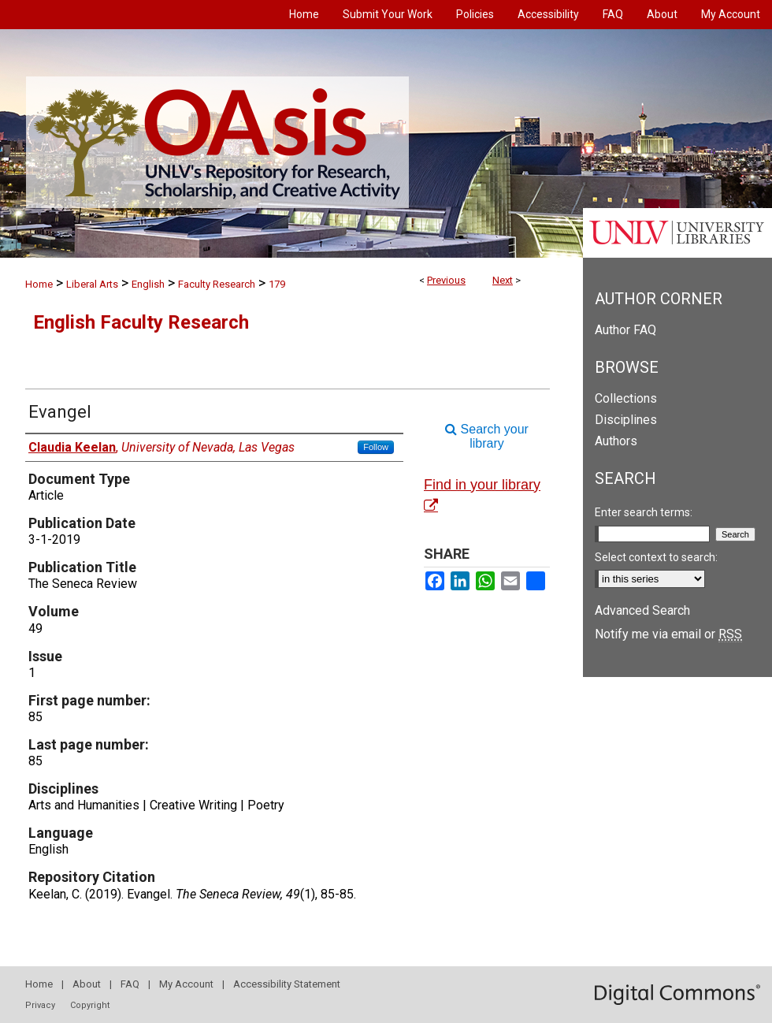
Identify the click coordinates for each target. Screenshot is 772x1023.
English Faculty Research (141, 322)
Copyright (89, 1005)
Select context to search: (656, 557)
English (148, 284)
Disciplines (626, 419)
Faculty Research (216, 284)
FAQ (130, 984)
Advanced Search (642, 610)
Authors (616, 440)
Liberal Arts (92, 284)
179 (277, 284)
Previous (446, 280)
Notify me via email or (668, 634)
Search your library (487, 436)
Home (39, 284)
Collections (626, 398)
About (86, 984)
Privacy (40, 1005)
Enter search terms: (643, 512)
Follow (375, 447)
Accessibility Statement (286, 984)
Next (502, 280)
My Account (186, 984)
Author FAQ (625, 329)
